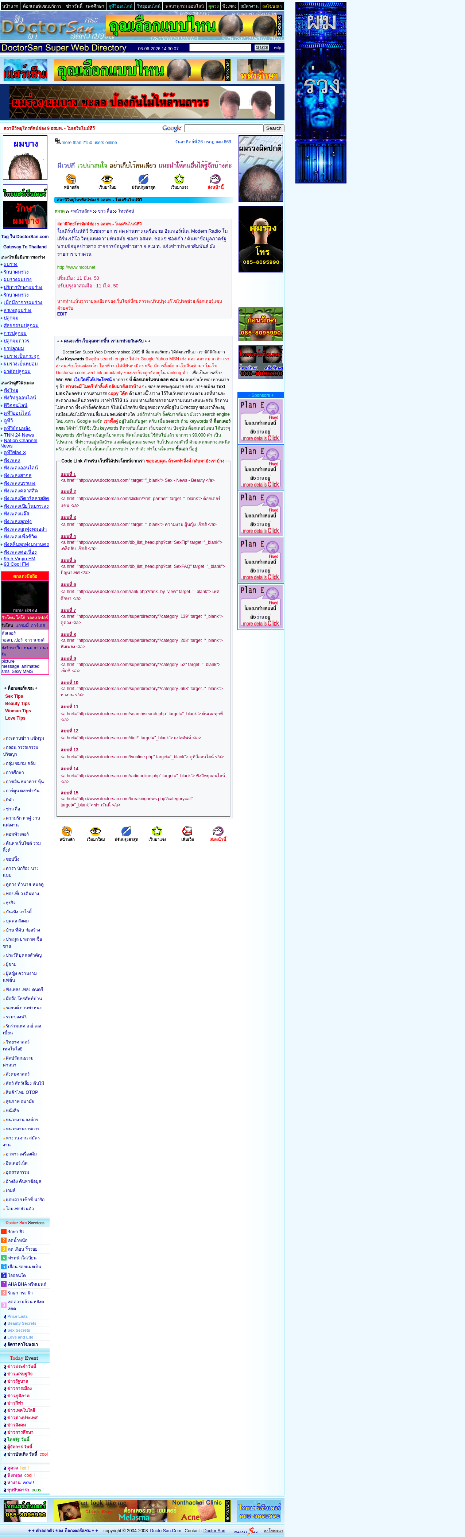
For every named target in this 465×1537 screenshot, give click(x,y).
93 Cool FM (16, 564)
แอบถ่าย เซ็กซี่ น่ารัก (25, 1199)
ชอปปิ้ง (12, 859)
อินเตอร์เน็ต (17, 1163)
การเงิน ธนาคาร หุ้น (25, 781)
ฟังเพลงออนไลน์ (21, 468)
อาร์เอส (38, 625)
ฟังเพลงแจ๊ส (16, 513)
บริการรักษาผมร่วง (23, 287)
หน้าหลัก (71, 185)
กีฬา (10, 799)
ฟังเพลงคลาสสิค (21, 490)
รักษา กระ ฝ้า (20, 1293)
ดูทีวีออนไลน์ (17, 413)
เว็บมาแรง (179, 185)
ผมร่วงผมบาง (18, 279)
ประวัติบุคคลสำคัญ (24, 955)
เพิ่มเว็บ (187, 837)
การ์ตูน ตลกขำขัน (22, 790)
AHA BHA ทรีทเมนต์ (27, 1284)
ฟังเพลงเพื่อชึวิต (20, 536)
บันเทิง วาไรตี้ (19, 911)
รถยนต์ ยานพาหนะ (24, 1007)
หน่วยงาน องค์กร (22, 1119)
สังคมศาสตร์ (18, 1074)
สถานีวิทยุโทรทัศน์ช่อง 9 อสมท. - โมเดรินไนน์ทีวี (99, 224)
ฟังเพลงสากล (17, 475)
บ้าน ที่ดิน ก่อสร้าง (23, 930)
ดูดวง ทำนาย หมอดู (25, 884)
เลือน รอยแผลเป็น (24, 1266)
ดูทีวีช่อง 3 (15, 452)
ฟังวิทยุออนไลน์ (20, 397)
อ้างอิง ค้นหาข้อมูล (23, 1181)
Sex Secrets (18, 1330)
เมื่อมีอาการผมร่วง (23, 302)
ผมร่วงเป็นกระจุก (21, 356)
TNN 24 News (19, 435)
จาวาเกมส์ (34, 640)
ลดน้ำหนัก (17, 1240)
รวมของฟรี (16, 1016)
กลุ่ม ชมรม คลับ (21, 763)
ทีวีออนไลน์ (15, 405)
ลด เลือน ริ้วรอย (23, 1249)
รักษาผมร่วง (16, 272)
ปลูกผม (11, 318)
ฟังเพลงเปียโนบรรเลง (26, 506)
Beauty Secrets (21, 1323)
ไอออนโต (17, 1275)
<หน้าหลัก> (81, 211)
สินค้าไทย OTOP (22, 1092)
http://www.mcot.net (76, 267)
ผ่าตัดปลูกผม (17, 371)
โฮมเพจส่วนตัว (20, 1208)
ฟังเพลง (12, 460)
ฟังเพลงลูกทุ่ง (18, 521)
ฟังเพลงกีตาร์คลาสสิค (26, 498)
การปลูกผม (15, 333)
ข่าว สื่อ (13, 809)
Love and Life (20, 1337)
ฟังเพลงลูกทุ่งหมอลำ (25, 529)
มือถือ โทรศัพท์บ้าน (24, 998)
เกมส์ (10, 1190)
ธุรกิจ (11, 902)
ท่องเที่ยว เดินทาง (22, 893)
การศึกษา (15, 772)
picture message (10, 664)
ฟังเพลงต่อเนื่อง (20, 552)
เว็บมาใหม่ (107, 185)
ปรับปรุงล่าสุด (143, 185)
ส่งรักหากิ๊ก (11, 647)
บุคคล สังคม (17, 921)
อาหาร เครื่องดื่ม (21, 1154)
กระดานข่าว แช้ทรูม (25, 738)
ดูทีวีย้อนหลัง (17, 428)
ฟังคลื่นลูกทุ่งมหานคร (26, 544)
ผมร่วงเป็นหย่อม (21, 364)
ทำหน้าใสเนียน (22, 1258)
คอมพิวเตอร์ (17, 834)
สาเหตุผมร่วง (17, 310)
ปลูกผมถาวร (16, 341)
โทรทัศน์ (126, 211)
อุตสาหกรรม (17, 1172)
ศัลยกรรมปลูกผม (21, 325)
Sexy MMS (22, 671)
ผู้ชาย (11, 964)
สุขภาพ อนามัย (20, 1101)
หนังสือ (12, 1110)
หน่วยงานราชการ (22, 1128)
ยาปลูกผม (14, 348)
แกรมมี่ (22, 625)
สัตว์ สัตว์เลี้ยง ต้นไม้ (25, 1083)
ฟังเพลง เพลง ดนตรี (24, 989)
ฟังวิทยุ (11, 390)
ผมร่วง (11, 264)
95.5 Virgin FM (19, 558)
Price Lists (17, 1316)
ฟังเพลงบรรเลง (19, 483)
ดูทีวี (8, 420)
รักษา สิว (16, 1231)
